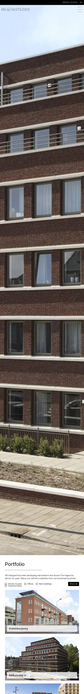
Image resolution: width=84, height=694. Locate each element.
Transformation (15, 586)
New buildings (45, 584)
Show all (73, 584)
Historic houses (15, 584)
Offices (30, 584)
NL (81, 2)
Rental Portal (70, 2)
